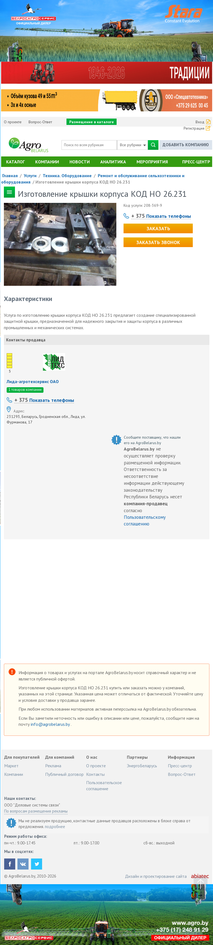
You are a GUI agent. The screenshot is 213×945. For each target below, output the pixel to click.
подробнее (55, 826)
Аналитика (113, 161)
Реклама (53, 765)
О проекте (13, 121)
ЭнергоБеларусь (142, 765)
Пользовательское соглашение (104, 785)
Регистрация (194, 128)
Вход (200, 121)
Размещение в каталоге (91, 121)
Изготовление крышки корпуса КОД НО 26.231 (82, 182)
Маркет (11, 765)
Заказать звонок (158, 242)
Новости (80, 161)
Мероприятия (152, 161)
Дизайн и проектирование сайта (156, 876)
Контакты (95, 774)
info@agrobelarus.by (51, 724)
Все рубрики (133, 144)
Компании (47, 161)
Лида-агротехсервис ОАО (33, 381)
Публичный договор (64, 774)
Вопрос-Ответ (40, 121)
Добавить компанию (186, 144)
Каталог (15, 161)
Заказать (158, 228)
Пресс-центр (196, 161)
